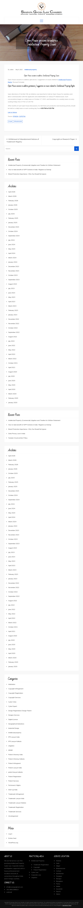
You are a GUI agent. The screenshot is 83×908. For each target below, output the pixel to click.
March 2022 (12, 359)
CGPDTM (22, 116)
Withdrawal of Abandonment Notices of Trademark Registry (22, 140)
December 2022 (13, 319)
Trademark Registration (16, 807)
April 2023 (11, 301)
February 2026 (13, 200)
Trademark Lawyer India (16, 798)
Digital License (13, 719)
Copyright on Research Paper (63, 139)
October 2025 (13, 209)
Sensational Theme (66, 905)
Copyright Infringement (15, 689)
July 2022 (11, 341)
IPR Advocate (18, 121)
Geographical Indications (16, 724)
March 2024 (12, 258)
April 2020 (11, 389)
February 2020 (13, 398)
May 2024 (11, 249)
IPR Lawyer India (14, 737)
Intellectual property (31, 69)
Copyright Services (14, 697)
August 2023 (12, 284)
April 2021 (11, 367)
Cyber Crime (12, 702)
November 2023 (13, 271)
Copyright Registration (15, 693)
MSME (10, 750)
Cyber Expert (12, 706)
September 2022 (14, 332)
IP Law (10, 121)
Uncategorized (13, 816)
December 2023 (13, 266)
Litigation (11, 746)
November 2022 (13, 323)
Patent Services (13, 781)
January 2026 (12, 205)
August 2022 (12, 337)
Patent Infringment (14, 763)
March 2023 (12, 306)
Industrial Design (13, 728)
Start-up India (12, 790)
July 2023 (11, 288)
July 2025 (11, 214)
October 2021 (13, 363)
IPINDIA (15, 116)
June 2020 (11, 380)
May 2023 (11, 297)
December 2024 (13, 227)
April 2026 (11, 192)
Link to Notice (12, 112)
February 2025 (13, 218)
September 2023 (14, 280)
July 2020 (11, 376)
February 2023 (13, 310)
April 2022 (11, 354)
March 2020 (12, 394)
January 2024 (12, 262)
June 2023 (11, 293)
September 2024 (14, 236)
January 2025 (12, 222)
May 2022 (11, 350)
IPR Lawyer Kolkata (14, 741)
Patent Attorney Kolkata (16, 759)
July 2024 (11, 240)
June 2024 (11, 244)
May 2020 (11, 385)
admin (11, 69)
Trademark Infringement (16, 794)
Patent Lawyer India (15, 768)
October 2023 (13, 275)
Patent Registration (14, 776)
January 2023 (12, 315)
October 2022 (13, 328)
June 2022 (11, 345)
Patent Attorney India (15, 754)
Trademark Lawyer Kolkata (17, 803)
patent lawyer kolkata (15, 772)
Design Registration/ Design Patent (19, 711)
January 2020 (12, 402)
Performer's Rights (14, 785)
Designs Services (14, 715)
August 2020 (12, 372)
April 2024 (11, 253)
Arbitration (11, 684)
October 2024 (13, 231)
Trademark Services (14, 812)
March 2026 (12, 196)
